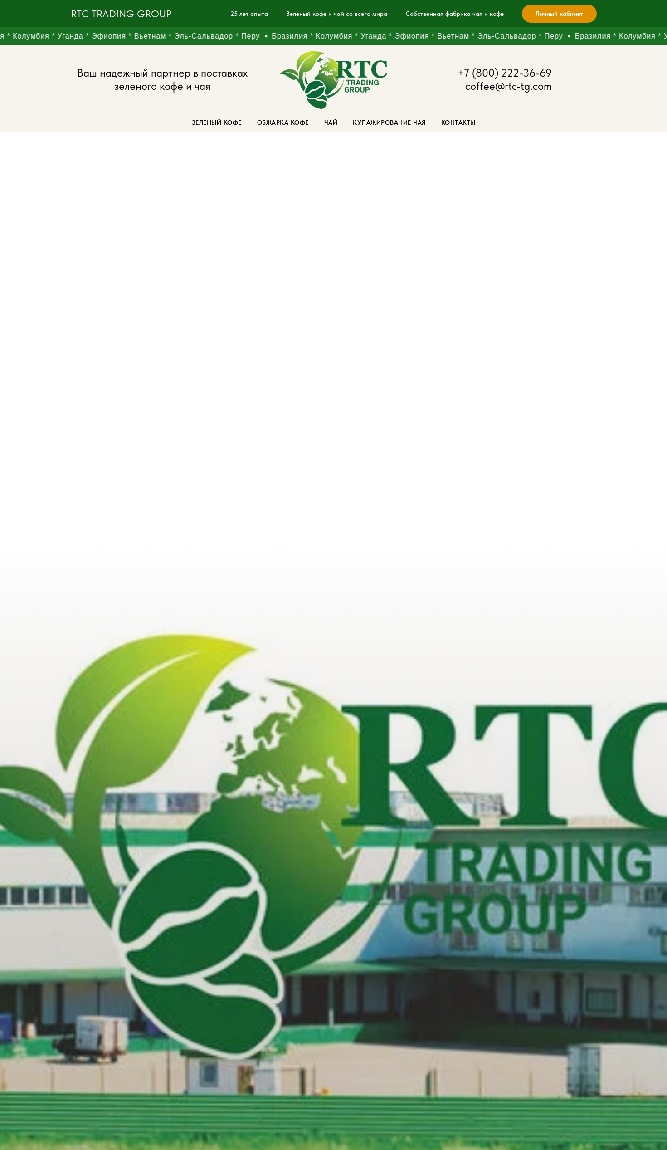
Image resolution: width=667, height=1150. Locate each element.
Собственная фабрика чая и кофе (454, 13)
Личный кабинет (559, 13)
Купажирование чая (389, 122)
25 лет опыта (249, 13)
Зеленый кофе (217, 122)
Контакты (458, 122)
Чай (331, 122)
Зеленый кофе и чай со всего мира (336, 13)
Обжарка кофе (283, 122)
